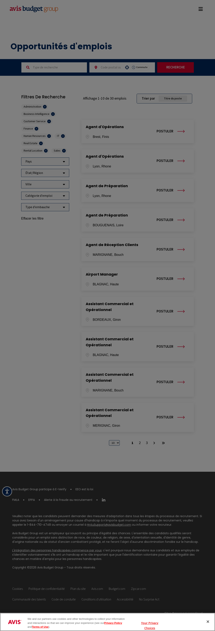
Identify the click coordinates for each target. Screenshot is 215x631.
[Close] (207, 621)
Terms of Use (40, 626)
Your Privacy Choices (149, 622)
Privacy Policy (113, 622)
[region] (107, 622)
